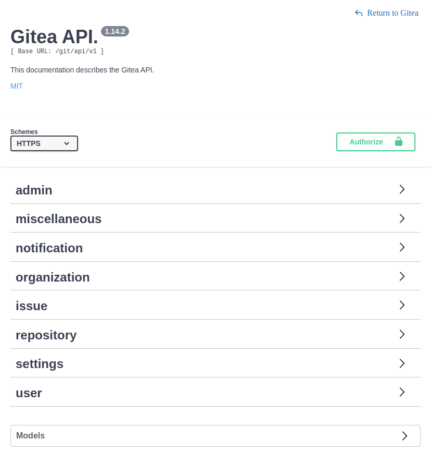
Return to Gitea (386, 12)
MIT (16, 87)
